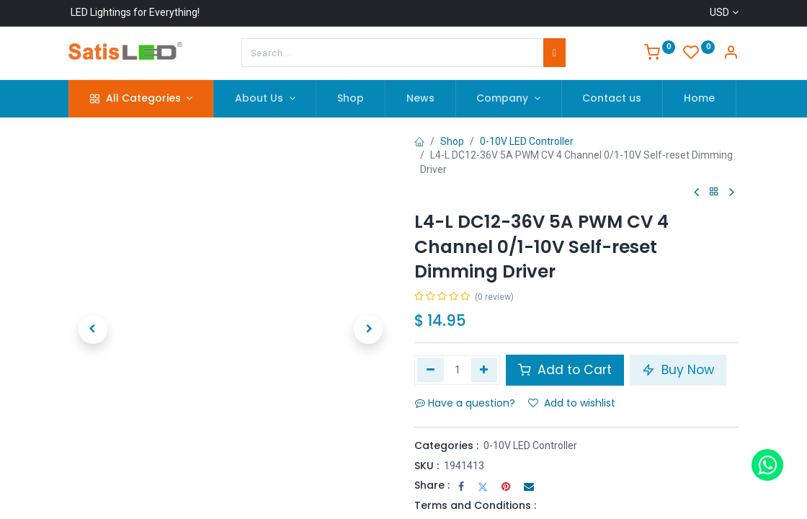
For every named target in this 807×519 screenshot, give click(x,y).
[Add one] (484, 369)
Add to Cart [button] (565, 369)
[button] (92, 329)
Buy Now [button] (678, 369)
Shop (452, 141)
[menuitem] (350, 98)
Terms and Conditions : (475, 505)
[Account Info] (731, 54)
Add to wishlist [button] (571, 403)
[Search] (554, 52)
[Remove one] (430, 369)
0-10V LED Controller (527, 141)
